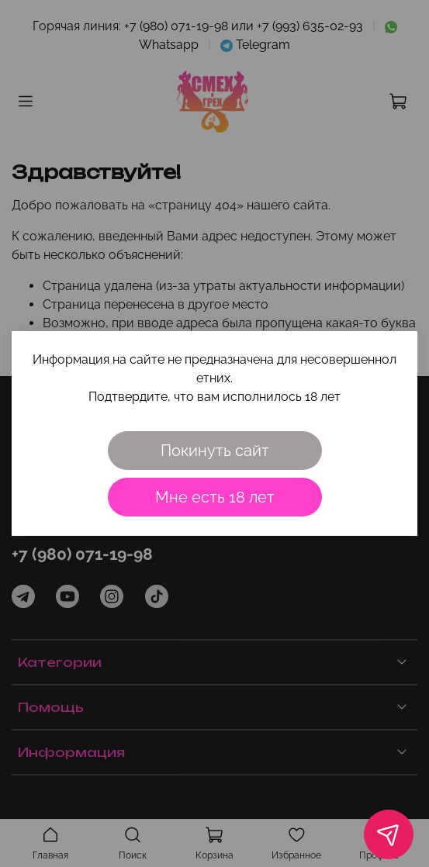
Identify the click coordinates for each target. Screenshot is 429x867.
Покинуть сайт (215, 450)
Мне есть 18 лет (215, 497)
